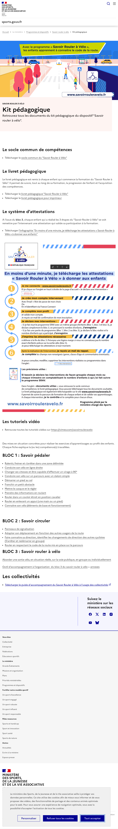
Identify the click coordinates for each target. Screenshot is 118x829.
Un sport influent (9, 709)
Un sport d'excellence (11, 695)
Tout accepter (92, 818)
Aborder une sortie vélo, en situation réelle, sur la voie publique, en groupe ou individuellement (56, 559)
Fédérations (7, 651)
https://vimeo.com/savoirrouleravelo (72, 429)
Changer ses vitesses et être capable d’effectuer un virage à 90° (41, 472)
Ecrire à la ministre (10, 752)
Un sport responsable (11, 714)
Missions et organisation (12, 670)
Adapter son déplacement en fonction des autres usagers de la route (44, 533)
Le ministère (17, 32)
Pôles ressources (9, 719)
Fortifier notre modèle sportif (15, 690)
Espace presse (8, 757)
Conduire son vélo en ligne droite (24, 467)
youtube (90, 623)
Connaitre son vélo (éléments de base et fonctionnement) (38, 505)
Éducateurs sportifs (10, 656)
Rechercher (108, 4)
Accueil (5, 32)
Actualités (6, 747)
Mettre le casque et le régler (21, 488)
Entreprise (6, 646)
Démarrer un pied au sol (18, 480)
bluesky (97, 623)
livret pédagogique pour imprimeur (41, 198)
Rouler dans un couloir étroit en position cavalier (32, 497)
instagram (111, 614)
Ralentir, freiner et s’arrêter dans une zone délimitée (34, 463)
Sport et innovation (10, 728)
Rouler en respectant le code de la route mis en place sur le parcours (44, 545)
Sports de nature (9, 738)
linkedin (104, 614)
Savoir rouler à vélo (60, 32)
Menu (114, 4)
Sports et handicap (10, 723)
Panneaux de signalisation (19, 529)
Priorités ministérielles (11, 680)
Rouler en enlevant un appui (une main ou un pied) (34, 501)
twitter (97, 614)
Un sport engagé (9, 699)
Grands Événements (10, 666)
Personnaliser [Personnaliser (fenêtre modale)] (28, 818)
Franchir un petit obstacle (19, 484)
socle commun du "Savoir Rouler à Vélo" (44, 158)
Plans (4, 675)
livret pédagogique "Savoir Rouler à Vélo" (44, 194)
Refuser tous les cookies (60, 818)
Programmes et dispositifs (37, 32)
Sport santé (7, 733)
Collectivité (7, 642)
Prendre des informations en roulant (25, 493)
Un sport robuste (9, 704)
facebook (90, 614)
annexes (95, 567)
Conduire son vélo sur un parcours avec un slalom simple (37, 476)
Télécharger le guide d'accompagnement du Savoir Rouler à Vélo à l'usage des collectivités (56, 585)
